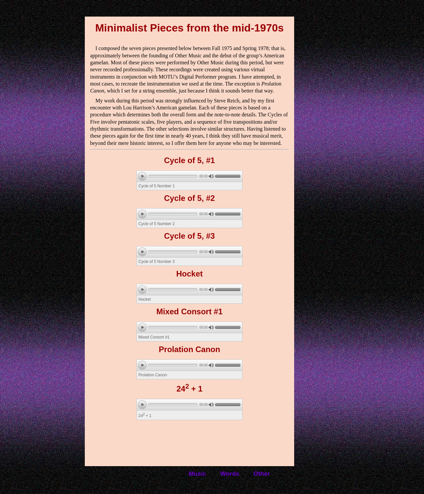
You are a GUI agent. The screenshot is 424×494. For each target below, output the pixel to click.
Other (261, 473)
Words (229, 473)
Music (197, 473)
